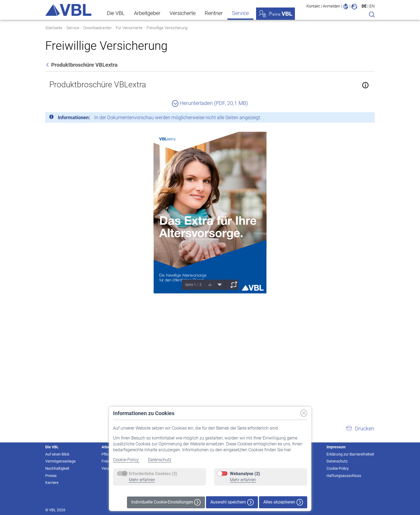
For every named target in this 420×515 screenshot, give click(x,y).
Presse (51, 475)
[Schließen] (356, 118)
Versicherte (183, 13)
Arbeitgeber (147, 13)
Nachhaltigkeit (57, 468)
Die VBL (116, 13)
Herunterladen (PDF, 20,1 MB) (210, 103)
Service (240, 13)
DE (364, 6)
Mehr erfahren (142, 479)
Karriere (51, 482)
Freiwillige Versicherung (167, 27)
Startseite (53, 27)
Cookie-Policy (126, 459)
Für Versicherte (129, 27)
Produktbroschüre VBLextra (97, 84)
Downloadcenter (97, 27)
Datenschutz (159, 459)
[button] (360, 428)
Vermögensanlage (60, 461)
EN (372, 6)
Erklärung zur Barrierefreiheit (350, 454)
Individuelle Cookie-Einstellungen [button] (166, 502)
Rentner (214, 13)
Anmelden (331, 6)
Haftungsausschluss (344, 475)
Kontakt (313, 6)
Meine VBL (275, 13)
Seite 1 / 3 (193, 285)
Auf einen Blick (57, 454)
